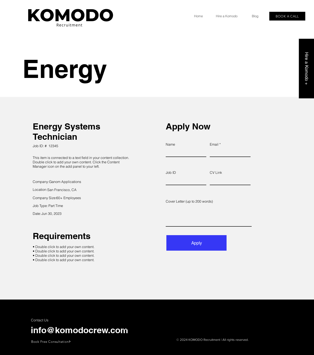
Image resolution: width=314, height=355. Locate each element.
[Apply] (196, 243)
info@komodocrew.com (79, 330)
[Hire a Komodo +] (306, 68)
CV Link (216, 172)
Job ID (171, 172)
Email (214, 144)
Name (170, 144)
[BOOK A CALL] (287, 16)
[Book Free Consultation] (51, 341)
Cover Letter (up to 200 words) (189, 201)
